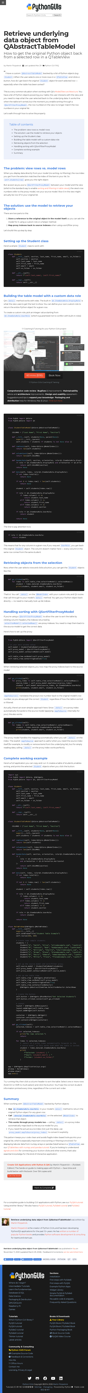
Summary (18, 153)
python (61, 1259)
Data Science (15, 1296)
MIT (48, 1390)
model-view (49, 1259)
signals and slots (11, 1151)
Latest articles (15, 1340)
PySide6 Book (68, 1326)
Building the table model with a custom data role (36, 140)
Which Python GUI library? (21, 1320)
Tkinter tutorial (16, 1336)
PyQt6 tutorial (76, 1202)
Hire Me (12, 1360)
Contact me (14, 1367)
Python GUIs (28, 1384)
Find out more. (56, 401)
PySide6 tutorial (60, 1206)
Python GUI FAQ (52, 66)
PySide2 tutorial (16, 1330)
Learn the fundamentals (20, 1289)
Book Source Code (60, 1333)
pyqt (17, 1259)
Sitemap (38, 1387)
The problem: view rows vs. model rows (32, 130)
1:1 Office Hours (16, 1363)
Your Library (57, 1320)
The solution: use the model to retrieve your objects (38, 133)
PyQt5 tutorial (45, 1206)
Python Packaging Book (61, 1330)
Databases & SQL (16, 1293)
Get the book (14, 1176)
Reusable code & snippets (61, 1299)
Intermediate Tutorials (19, 1286)
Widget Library (56, 1290)
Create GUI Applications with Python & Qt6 (28, 1165)
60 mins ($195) (35, 375)
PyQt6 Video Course (60, 1336)
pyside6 (27, 1259)
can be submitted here (73, 1252)
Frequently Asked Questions (63, 1302)
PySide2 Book (68, 1323)
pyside (37, 1259)
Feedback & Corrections (21, 1357)
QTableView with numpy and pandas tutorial (28, 1147)
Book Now (54, 375)
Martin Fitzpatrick (13, 66)
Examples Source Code (21, 1353)
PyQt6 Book (55, 1326)
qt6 (74, 1259)
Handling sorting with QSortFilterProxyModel (35, 146)
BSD (42, 1390)
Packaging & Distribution (20, 1299)
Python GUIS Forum (20, 1350)
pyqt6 (9, 1259)
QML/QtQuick (15, 1303)
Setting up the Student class (27, 136)
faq (74, 1249)
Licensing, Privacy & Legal (20, 1370)
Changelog (47, 1387)
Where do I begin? (17, 1283)
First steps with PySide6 (60, 1280)
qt (69, 1259)
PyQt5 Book (55, 1323)
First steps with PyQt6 (60, 1283)
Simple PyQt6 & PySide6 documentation (61, 1294)
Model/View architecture (66, 92)
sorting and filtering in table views (53, 188)
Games (12, 1309)
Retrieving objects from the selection (31, 143)
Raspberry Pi (15, 1306)
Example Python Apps (60, 1286)
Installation (55, 1277)
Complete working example (27, 150)
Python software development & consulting (65, 1234)
